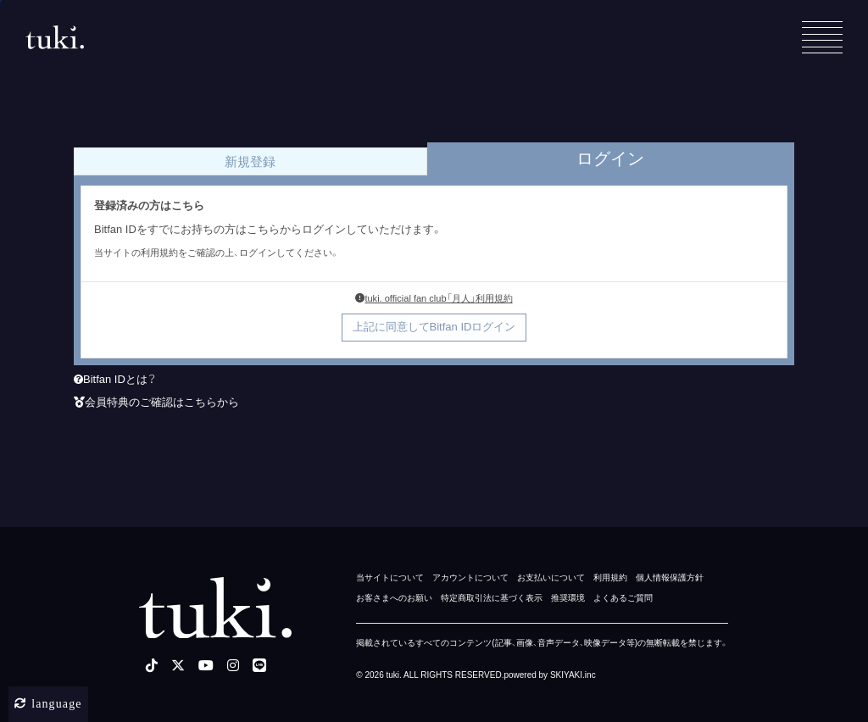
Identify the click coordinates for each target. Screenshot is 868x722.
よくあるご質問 (623, 598)
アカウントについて (470, 577)
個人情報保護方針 (670, 577)
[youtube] (206, 665)
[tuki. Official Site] (54, 37)
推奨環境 (568, 598)
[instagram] (233, 665)
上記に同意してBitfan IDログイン (434, 326)
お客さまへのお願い (394, 598)
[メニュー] (822, 37)
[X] (178, 665)
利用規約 (610, 577)
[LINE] (259, 665)
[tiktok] (152, 665)
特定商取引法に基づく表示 (491, 598)
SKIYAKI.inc (573, 675)
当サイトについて (390, 577)
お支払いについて (551, 577)
